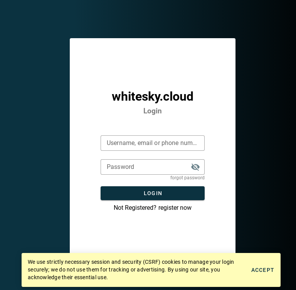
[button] (195, 167)
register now (175, 207)
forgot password (187, 177)
